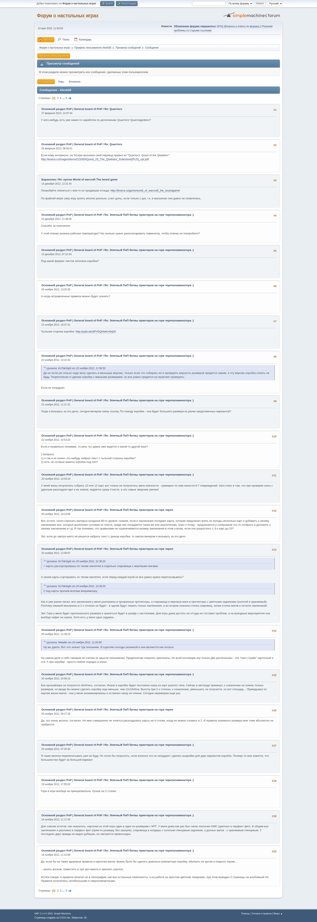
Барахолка (48, 179)
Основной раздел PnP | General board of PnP (71, 109)
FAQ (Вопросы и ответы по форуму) (238, 26)
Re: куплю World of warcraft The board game (88, 179)
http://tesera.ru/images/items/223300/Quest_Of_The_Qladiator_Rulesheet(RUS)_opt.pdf (95, 159)
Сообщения (46, 81)
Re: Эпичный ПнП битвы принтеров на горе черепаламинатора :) (149, 214)
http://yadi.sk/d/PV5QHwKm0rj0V (96, 331)
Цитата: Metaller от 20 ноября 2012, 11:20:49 (74, 642)
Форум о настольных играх (67, 15)
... (63, 98)
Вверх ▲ (278, 913)
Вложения (74, 81)
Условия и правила (261, 913)
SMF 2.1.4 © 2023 (43, 913)
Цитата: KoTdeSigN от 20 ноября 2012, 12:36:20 (76, 561)
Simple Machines (62, 913)
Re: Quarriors (113, 109)
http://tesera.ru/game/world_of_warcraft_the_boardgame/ (145, 190)
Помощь (245, 913)
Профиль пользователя (53, 55)
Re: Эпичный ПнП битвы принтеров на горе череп (138, 509)
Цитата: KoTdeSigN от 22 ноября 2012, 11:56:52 (76, 368)
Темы (61, 81)
